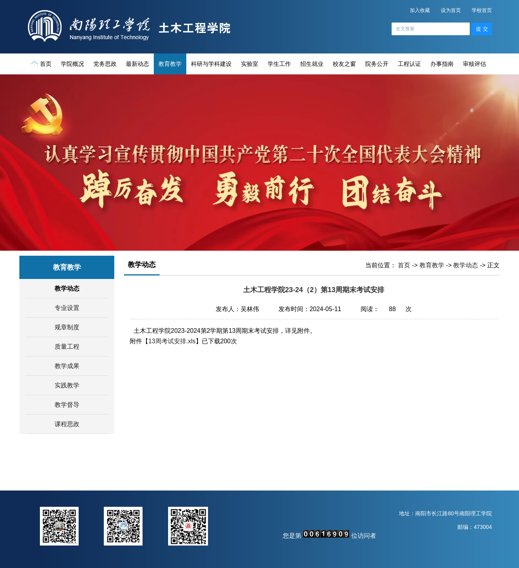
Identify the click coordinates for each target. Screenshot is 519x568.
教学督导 (67, 404)
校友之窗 (344, 63)
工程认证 (409, 63)
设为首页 (451, 10)
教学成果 (67, 366)
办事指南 (442, 63)
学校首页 (482, 10)
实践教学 (67, 385)
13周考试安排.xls (172, 341)
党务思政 (105, 63)
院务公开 (376, 63)
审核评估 (474, 63)
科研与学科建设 (211, 63)
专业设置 (67, 308)
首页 (42, 63)
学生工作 (279, 63)
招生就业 (311, 63)
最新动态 (137, 63)
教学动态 (67, 288)
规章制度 (67, 327)
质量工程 (67, 346)
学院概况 (72, 63)
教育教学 (170, 63)
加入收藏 (420, 10)
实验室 (249, 63)
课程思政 (67, 424)
